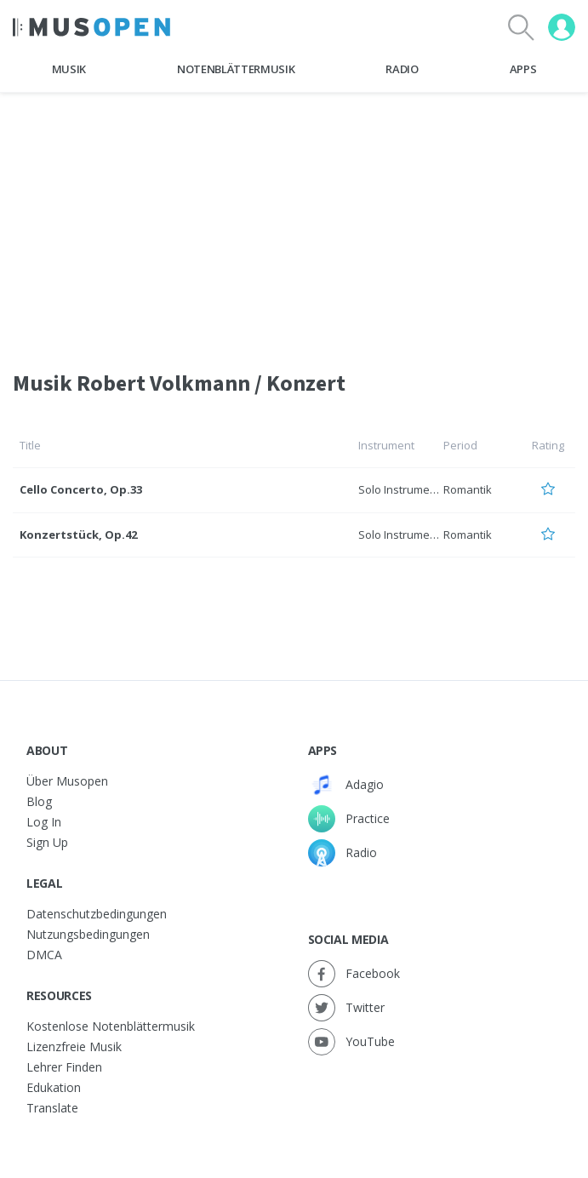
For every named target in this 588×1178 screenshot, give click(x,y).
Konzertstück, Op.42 (78, 534)
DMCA (44, 954)
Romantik (467, 489)
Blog (39, 801)
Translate (52, 1108)
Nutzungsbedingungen (88, 934)
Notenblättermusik (235, 69)
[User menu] (561, 27)
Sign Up (47, 842)
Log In (43, 822)
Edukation (53, 1087)
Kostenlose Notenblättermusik (110, 1026)
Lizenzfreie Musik (74, 1046)
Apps (523, 69)
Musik (69, 69)
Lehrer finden (64, 1067)
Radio (401, 69)
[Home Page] (91, 27)
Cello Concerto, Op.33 (81, 489)
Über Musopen (67, 781)
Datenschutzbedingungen (96, 914)
